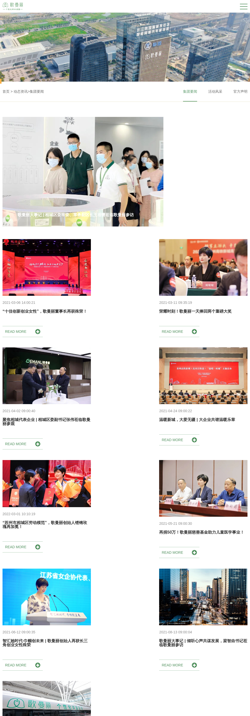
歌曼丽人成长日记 (233, 659)
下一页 (142, 586)
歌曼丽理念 (79, 667)
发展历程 (77, 674)
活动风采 (215, 91)
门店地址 (192, 659)
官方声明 (240, 91)
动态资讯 (21, 91)
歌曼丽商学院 (229, 652)
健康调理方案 (119, 652)
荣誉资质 (77, 659)
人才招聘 (226, 674)
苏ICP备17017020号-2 (229, 709)
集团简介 (77, 652)
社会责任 (77, 690)
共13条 (108, 586)
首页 (6, 91)
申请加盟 (226, 667)
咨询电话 (192, 667)
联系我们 (226, 682)
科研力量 (77, 682)
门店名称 (192, 652)
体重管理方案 (119, 659)
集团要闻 (37, 91)
